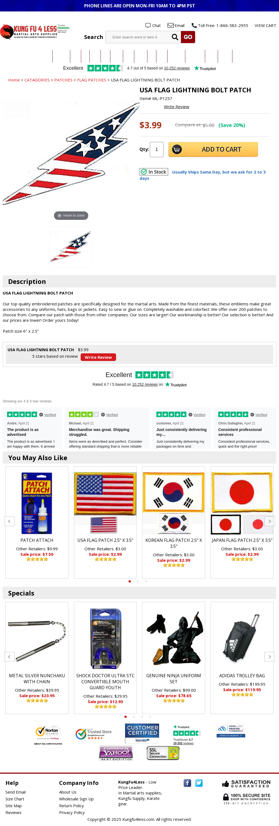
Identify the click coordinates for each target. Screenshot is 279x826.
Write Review (176, 106)
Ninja (152, 56)
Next (269, 521)
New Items (240, 56)
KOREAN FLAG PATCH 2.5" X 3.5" (173, 543)
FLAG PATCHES (91, 80)
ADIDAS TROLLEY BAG (242, 676)
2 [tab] (138, 581)
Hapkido (141, 56)
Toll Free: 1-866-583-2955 (223, 25)
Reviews (13, 812)
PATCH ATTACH (36, 540)
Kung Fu (117, 56)
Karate (76, 56)
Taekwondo (61, 56)
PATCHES (63, 80)
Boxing (162, 56)
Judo (85, 56)
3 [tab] (146, 581)
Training (211, 56)
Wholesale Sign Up (76, 798)
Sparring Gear (195, 56)
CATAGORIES (37, 80)
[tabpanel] (36, 522)
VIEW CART (265, 25)
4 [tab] (150, 717)
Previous (9, 521)
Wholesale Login (259, 17)
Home (14, 80)
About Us (68, 792)
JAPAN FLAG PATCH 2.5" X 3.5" (242, 540)
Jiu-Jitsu (95, 56)
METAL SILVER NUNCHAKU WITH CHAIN (37, 679)
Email (179, 25)
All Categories (41, 56)
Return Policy (71, 805)
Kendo (129, 56)
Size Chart (14, 798)
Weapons (225, 56)
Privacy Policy (72, 812)
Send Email (15, 792)
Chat (156, 25)
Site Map (13, 805)
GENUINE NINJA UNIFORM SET (173, 679)
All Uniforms (176, 56)
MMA (105, 56)
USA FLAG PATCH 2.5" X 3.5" (105, 540)
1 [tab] (130, 581)
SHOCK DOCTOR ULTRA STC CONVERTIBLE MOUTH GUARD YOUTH (105, 682)
